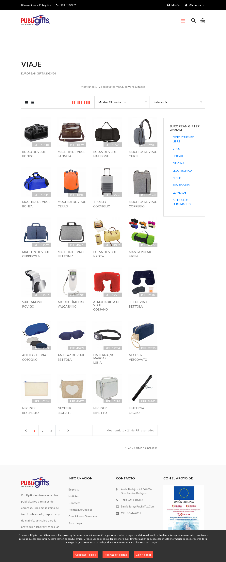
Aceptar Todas (85, 554)
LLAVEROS (179, 192)
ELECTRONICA (182, 170)
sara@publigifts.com (141, 522)
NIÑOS (177, 178)
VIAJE (176, 148)
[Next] (70, 446)
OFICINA (178, 163)
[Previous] (26, 446)
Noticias (74, 512)
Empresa (74, 505)
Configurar (143, 554)
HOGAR (178, 156)
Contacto (74, 518)
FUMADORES (181, 185)
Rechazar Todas (116, 554)
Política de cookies (80, 525)
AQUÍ (154, 542)
